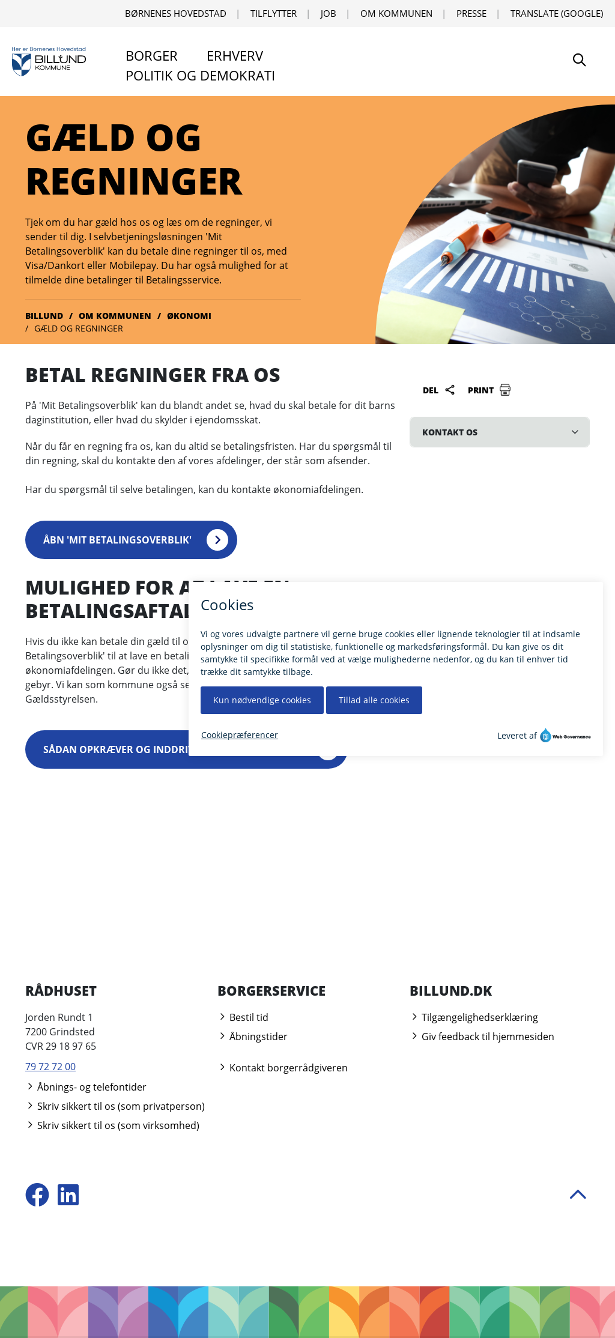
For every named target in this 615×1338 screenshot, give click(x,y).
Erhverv (235, 55)
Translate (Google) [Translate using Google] (556, 13)
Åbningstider (252, 1036)
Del (439, 390)
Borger (152, 55)
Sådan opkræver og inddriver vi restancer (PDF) (172, 749)
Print (489, 390)
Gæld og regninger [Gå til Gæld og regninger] (78, 328)
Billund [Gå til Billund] (44, 315)
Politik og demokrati (200, 75)
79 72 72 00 (50, 1066)
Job (328, 13)
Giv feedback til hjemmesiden (482, 1036)
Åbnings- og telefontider (86, 1087)
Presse (471, 13)
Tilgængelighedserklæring (474, 1017)
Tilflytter (273, 13)
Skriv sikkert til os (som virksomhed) (112, 1125)
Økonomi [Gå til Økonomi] (189, 315)
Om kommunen (396, 13)
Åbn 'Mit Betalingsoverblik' (117, 539)
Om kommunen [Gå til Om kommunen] (115, 315)
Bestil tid (242, 1017)
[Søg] (579, 61)
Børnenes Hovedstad (175, 13)
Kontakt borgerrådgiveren (282, 1067)
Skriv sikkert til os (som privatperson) (115, 1106)
